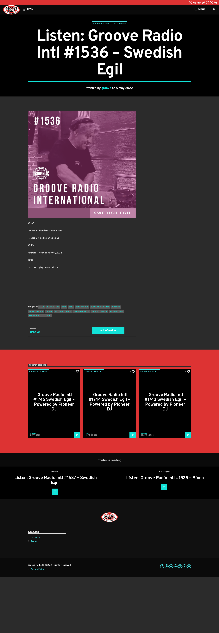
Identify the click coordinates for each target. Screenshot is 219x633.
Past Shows (120, 52)
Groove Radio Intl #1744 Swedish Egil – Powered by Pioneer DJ (109, 459)
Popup (199, 9)
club (41, 363)
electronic (82, 363)
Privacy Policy (37, 625)
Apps (30, 9)
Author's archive (108, 386)
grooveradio (36, 368)
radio (104, 368)
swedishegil (116, 368)
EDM (64, 363)
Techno (47, 372)
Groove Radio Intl (102, 52)
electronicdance (100, 363)
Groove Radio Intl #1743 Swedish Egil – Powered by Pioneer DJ (165, 459)
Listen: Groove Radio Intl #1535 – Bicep (165, 534)
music (95, 368)
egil (71, 363)
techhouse (35, 372)
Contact (34, 597)
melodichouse (81, 368)
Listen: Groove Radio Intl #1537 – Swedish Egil (55, 536)
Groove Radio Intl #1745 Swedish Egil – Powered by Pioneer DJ (54, 459)
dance (50, 363)
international (63, 368)
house (49, 368)
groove (106, 116)
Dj (58, 363)
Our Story (35, 594)
